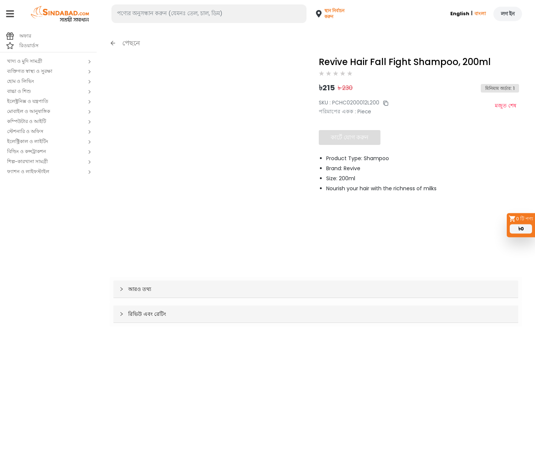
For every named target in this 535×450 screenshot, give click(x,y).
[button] (326, 13)
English (459, 13)
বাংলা (480, 13)
